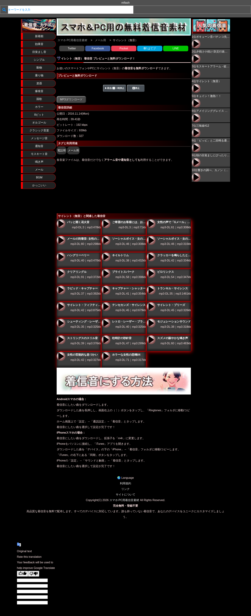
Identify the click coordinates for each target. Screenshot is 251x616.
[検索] (4, 10)
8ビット (39, 114)
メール (39, 169)
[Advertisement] (124, 187)
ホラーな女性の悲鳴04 (106, 356)
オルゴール (39, 122)
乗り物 (39, 75)
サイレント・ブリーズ (151, 306)
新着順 (39, 36)
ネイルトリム (106, 257)
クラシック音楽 (39, 130)
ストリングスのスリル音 (61, 339)
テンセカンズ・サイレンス (106, 306)
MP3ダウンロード (71, 99)
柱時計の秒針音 (106, 339)
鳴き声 (39, 161)
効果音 (39, 44)
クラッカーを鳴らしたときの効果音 (151, 257)
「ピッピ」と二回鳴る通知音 (214, 140)
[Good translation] (22, 574)
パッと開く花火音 (61, 223)
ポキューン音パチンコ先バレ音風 (217, 36)
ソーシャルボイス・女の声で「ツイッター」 (151, 240)
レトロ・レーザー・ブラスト (106, 323)
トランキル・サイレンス (151, 290)
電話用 (61, 150)
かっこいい (39, 185)
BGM (39, 177)
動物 (39, 67)
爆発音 (39, 91)
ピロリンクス (151, 273)
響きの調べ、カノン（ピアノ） (217, 170)
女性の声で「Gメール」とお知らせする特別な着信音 (151, 223)
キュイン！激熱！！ (208, 96)
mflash (125, 2)
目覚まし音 (39, 51)
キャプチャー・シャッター (106, 290)
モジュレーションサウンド (151, 323)
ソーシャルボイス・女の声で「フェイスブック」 (106, 240)
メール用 (73, 150)
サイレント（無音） (208, 81)
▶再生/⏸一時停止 (114, 88)
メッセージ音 (39, 138)
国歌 (39, 98)
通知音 (39, 146)
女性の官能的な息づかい (61, 356)
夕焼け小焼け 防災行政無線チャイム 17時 (222, 51)
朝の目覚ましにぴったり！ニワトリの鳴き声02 (196, 162)
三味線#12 (202, 125)
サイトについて (125, 494)
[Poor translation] (33, 574)
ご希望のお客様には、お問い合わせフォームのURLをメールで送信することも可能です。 (106, 223)
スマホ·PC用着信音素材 (124, 500)
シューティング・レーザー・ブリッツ (61, 323)
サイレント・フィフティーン (61, 306)
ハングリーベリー (61, 257)
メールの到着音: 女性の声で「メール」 (61, 240)
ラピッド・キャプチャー (61, 290)
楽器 (39, 83)
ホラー (39, 106)
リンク (125, 488)
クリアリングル (61, 273)
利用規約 (125, 483)
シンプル (39, 59)
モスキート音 (39, 153)
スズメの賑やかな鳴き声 (151, 339)
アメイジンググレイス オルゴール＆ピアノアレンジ (196, 118)
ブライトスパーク (106, 273)
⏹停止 (136, 88)
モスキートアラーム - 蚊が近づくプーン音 (222, 66)
